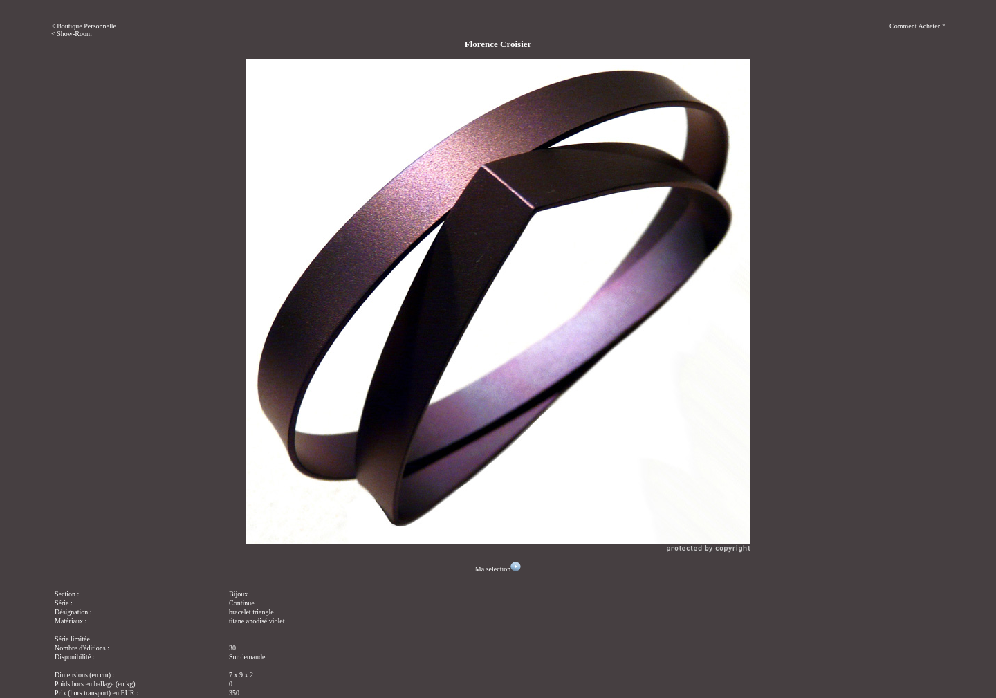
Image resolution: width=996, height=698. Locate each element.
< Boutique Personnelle (83, 26)
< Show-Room (71, 33)
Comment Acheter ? (917, 26)
